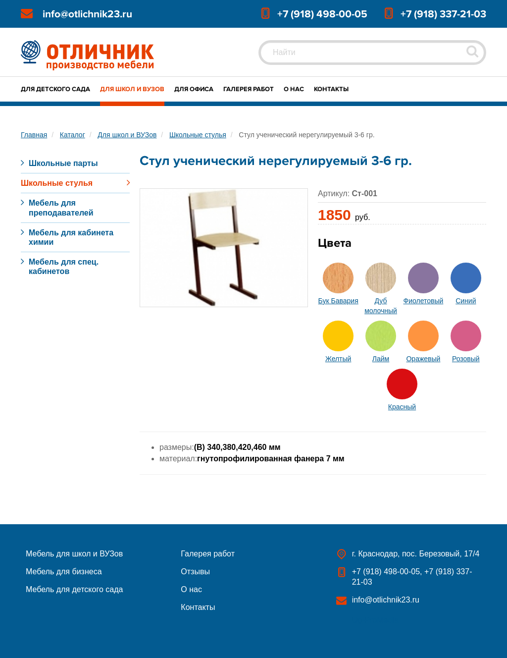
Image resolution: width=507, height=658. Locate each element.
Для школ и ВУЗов (132, 89)
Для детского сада (55, 89)
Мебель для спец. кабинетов (64, 266)
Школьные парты (63, 163)
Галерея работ (248, 89)
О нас (294, 89)
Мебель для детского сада (74, 589)
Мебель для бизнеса (64, 571)
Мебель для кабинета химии (71, 237)
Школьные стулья (197, 135)
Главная (34, 135)
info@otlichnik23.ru (87, 14)
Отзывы (195, 571)
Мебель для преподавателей (61, 208)
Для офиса (193, 89)
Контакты (331, 89)
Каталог (72, 135)
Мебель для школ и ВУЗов (74, 553)
